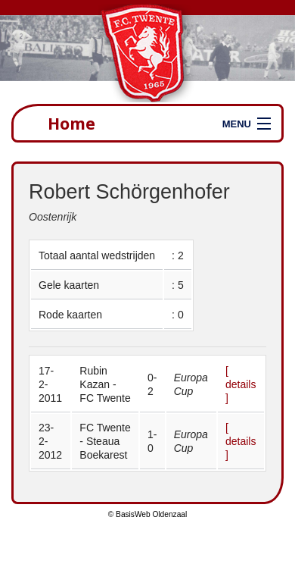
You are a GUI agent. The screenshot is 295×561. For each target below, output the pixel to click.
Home (71, 123)
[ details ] (240, 384)
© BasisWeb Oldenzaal (147, 514)
